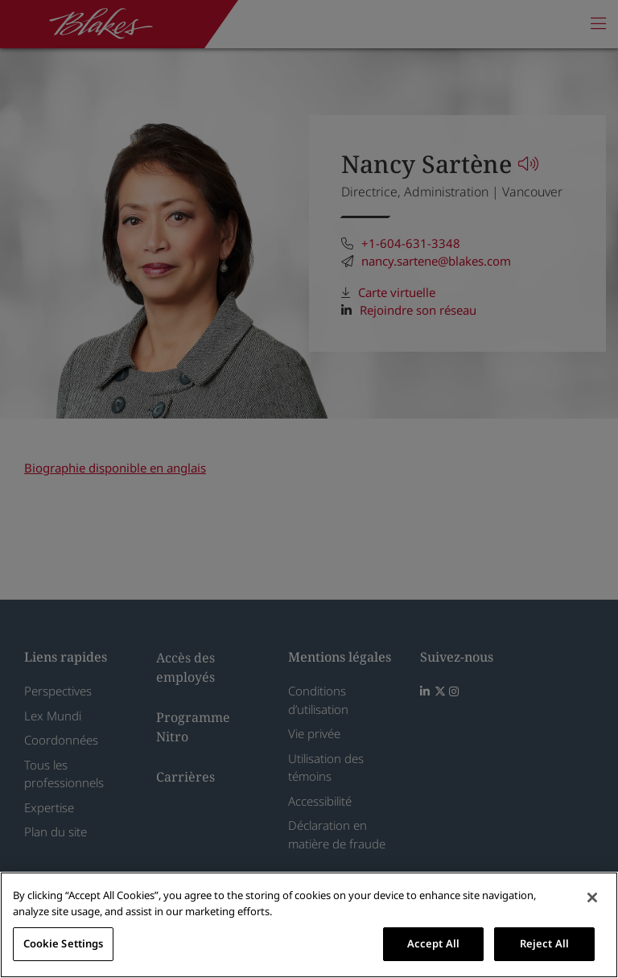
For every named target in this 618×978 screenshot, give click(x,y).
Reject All (544, 943)
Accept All (433, 943)
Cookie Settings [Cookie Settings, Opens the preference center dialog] (63, 943)
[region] (309, 925)
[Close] (592, 897)
